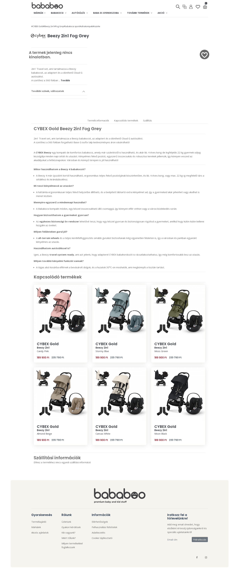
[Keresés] (178, 6)
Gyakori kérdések (71, 527)
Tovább (65, 80)
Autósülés (80, 12)
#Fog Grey (59, 26)
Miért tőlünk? (69, 538)
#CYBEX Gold (37, 26)
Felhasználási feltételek (104, 527)
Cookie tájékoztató (102, 538)
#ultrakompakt (86, 26)
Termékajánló (38, 521)
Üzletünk (66, 521)
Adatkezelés (98, 532)
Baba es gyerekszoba (107, 12)
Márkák (39, 12)
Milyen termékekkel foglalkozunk (72, 545)
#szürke (96, 26)
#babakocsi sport (72, 26)
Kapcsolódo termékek (126, 120)
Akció (162, 12)
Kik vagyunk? (68, 532)
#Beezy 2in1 (48, 26)
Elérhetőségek (100, 521)
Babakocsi (58, 12)
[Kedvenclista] (197, 5)
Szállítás (147, 120)
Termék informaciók (98, 120)
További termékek (139, 12)
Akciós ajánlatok (39, 532)
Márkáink (36, 527)
